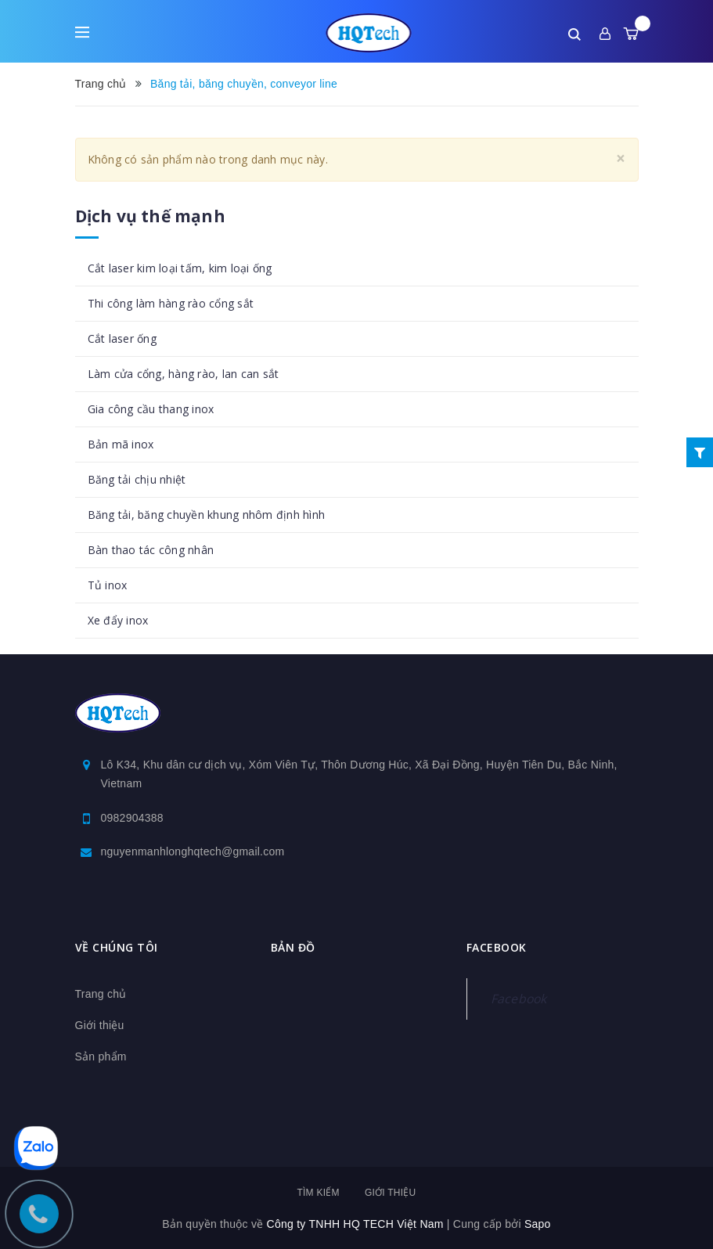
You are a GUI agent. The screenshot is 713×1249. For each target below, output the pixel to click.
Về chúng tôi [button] (116, 947)
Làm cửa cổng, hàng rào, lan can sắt (183, 373)
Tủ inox (108, 585)
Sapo (537, 1224)
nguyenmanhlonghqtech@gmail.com (193, 851)
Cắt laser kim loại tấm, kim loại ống (180, 268)
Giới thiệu (99, 1025)
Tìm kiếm (318, 1192)
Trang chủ (101, 994)
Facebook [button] (496, 947)
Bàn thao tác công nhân (151, 549)
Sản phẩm (101, 1056)
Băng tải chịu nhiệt (137, 479)
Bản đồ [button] (293, 947)
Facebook (519, 998)
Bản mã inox (121, 444)
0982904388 (132, 818)
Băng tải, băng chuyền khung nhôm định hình (207, 514)
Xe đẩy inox (118, 620)
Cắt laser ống (122, 338)
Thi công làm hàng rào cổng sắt (171, 303)
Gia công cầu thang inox (151, 408)
